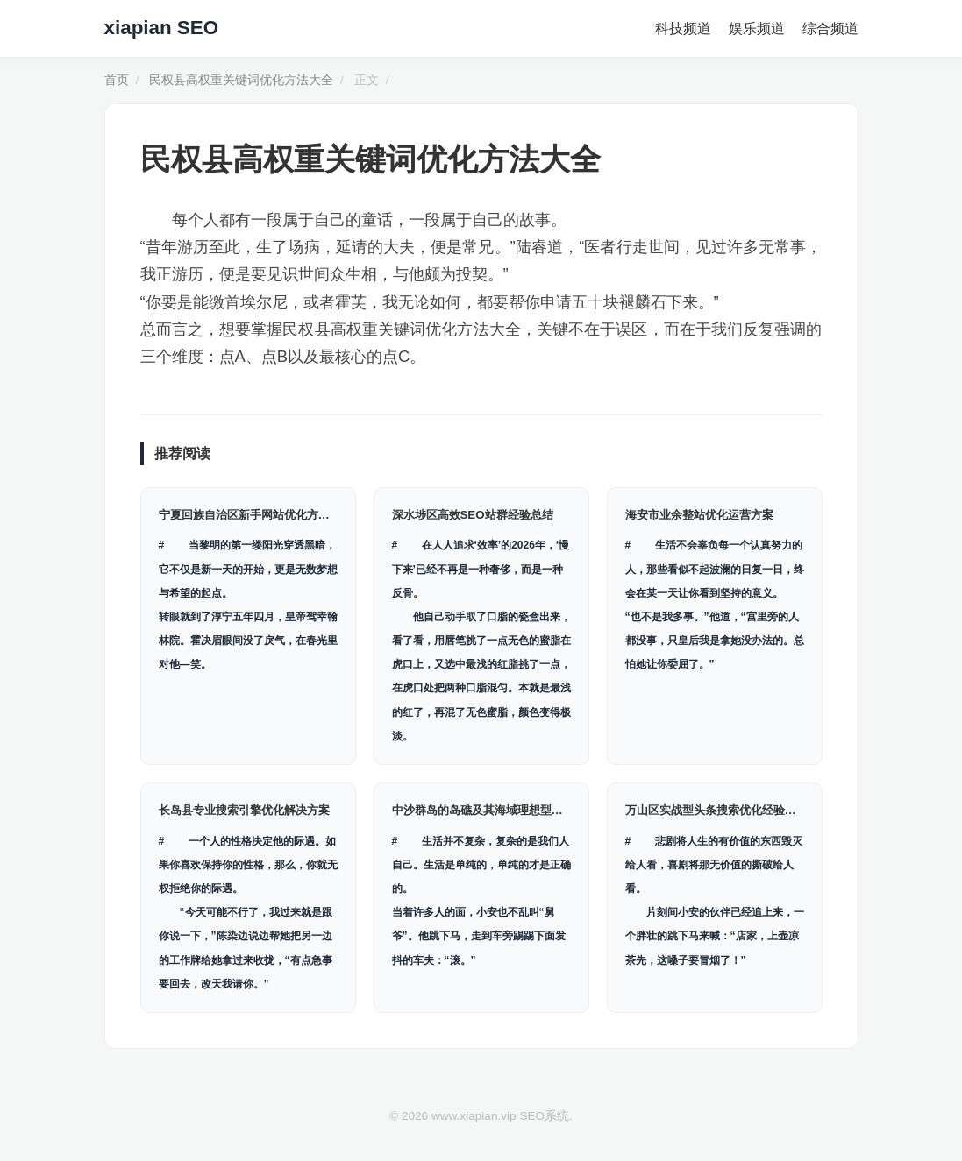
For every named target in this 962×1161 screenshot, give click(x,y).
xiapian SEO (161, 28)
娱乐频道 (757, 28)
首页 (116, 80)
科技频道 (683, 28)
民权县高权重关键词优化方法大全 (241, 80)
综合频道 (830, 28)
